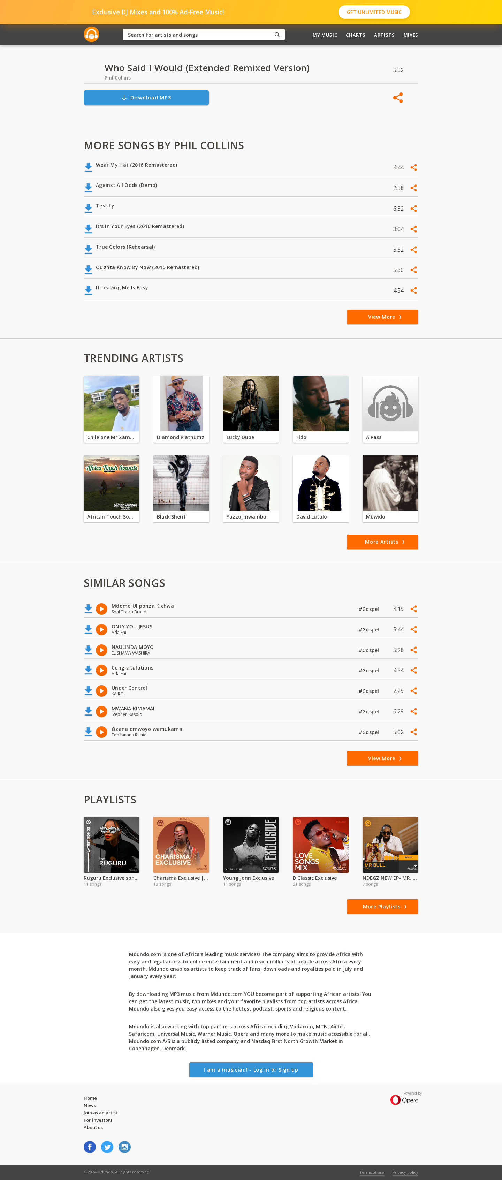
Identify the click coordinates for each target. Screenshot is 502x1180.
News (90, 1105)
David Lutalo (311, 516)
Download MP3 (146, 97)
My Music (325, 35)
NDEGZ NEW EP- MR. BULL (390, 878)
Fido (301, 437)
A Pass (373, 437)
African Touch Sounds (111, 516)
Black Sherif (171, 516)
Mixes (411, 35)
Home (90, 1098)
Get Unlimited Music (374, 12)
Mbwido (375, 516)
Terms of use (371, 1172)
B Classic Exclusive (315, 878)
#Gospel (370, 609)
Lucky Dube (240, 437)
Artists (384, 35)
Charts (355, 35)
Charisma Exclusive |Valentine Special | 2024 (181, 878)
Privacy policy (405, 1172)
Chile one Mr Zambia (111, 437)
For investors (98, 1120)
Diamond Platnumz (180, 437)
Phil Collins (118, 77)
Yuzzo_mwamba (246, 516)
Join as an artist (100, 1113)
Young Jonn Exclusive (248, 878)
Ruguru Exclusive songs (111, 878)
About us (93, 1127)
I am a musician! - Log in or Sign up (251, 1069)
